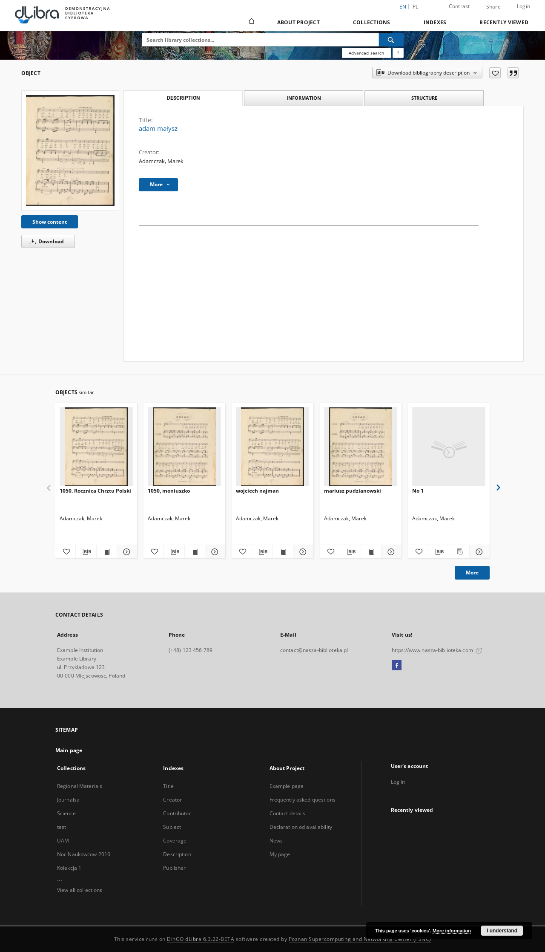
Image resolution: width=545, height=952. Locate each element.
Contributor (177, 813)
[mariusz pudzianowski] (360, 446)
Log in (398, 781)
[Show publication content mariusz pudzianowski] (371, 551)
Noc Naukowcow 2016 (83, 854)
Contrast (459, 6)
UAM (63, 840)
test (61, 827)
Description (177, 854)
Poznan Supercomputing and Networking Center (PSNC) (360, 939)
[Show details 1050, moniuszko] (214, 551)
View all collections (79, 890)
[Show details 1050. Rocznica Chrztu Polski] (126, 551)
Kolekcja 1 (69, 867)
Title (168, 786)
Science (66, 813)
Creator (172, 799)
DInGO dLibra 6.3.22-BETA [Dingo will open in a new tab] (200, 939)
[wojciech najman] (272, 446)
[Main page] (251, 22)
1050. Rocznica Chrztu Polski (95, 490)
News (276, 840)
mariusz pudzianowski (352, 490)
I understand (502, 931)
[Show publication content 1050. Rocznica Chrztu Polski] (107, 551)
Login (523, 6)
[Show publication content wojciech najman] (283, 551)
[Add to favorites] (495, 72)
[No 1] (449, 446)
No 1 (418, 490)
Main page (68, 750)
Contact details (288, 813)
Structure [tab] (424, 98)
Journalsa (68, 799)
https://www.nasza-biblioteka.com (437, 650)
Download (45, 241)
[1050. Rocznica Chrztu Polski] (96, 446)
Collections (371, 22)
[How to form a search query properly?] (398, 53)
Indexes (435, 22)
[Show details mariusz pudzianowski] (390, 551)
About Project (298, 22)
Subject (172, 827)
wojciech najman (257, 490)
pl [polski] (416, 6)
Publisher (174, 867)
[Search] (391, 39)
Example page (287, 786)
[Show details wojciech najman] (302, 551)
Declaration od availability (301, 827)
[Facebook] (397, 665)
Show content (49, 221)
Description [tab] (183, 98)
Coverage (174, 840)
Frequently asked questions (303, 799)
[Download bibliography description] (86, 551)
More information (452, 930)
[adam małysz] (70, 150)
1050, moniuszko (169, 490)
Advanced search (366, 53)
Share (493, 6)
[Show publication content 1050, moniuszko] (195, 551)
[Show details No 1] (478, 551)
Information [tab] (304, 98)
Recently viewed (503, 22)
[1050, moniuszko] (184, 446)
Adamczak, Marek (161, 161)
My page (280, 854)
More (472, 572)
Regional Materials (79, 786)
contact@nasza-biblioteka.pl (314, 650)
